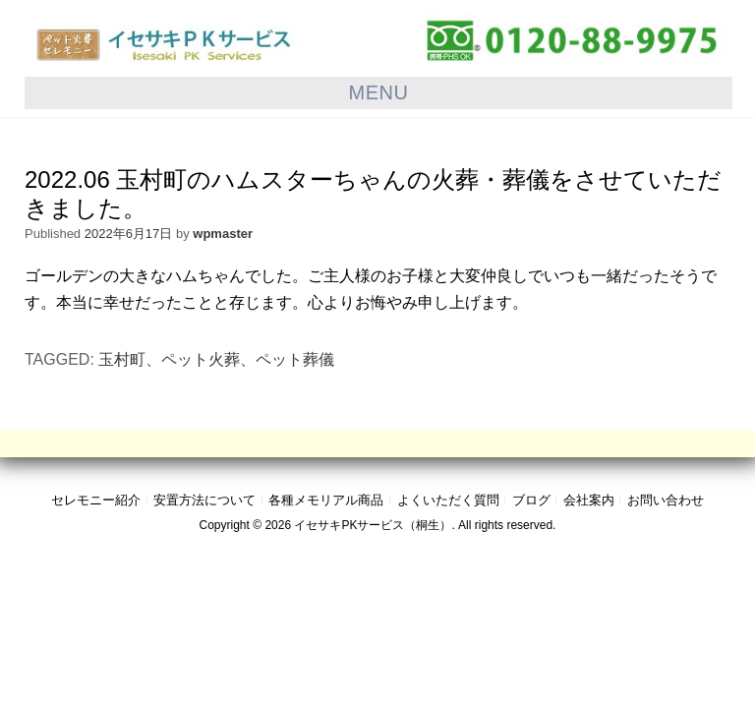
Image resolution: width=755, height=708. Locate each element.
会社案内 (588, 500)
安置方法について (204, 500)
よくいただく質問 (448, 500)
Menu (379, 92)
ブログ (531, 500)
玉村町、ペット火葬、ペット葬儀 (216, 359)
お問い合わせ (665, 500)
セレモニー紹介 (96, 500)
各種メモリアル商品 (325, 500)
